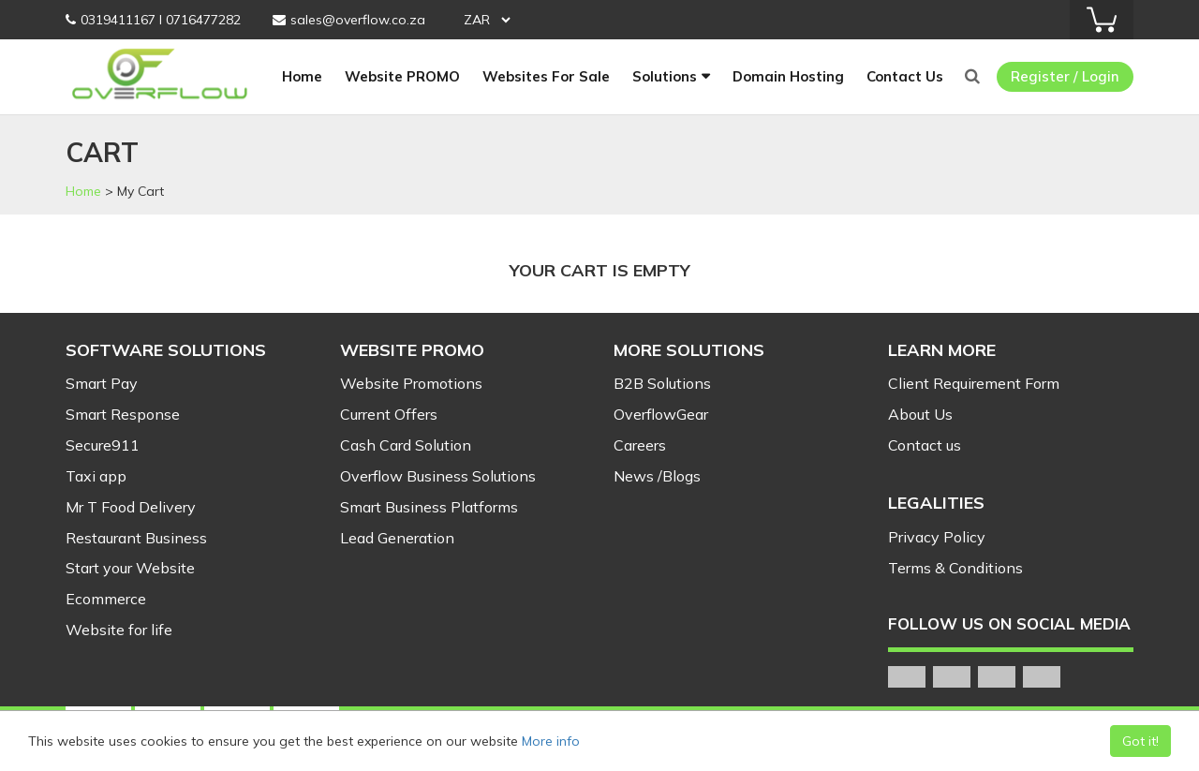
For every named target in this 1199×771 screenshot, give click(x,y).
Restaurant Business (136, 537)
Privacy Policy (936, 536)
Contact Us (904, 76)
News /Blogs (657, 476)
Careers (640, 445)
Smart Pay (102, 383)
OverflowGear (661, 414)
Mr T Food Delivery (131, 506)
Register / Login (1065, 76)
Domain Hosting (788, 76)
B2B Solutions (662, 383)
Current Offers (388, 414)
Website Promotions (411, 383)
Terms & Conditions (955, 567)
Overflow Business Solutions (438, 476)
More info (551, 741)
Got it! (1140, 741)
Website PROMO (402, 76)
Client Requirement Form (973, 383)
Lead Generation (397, 537)
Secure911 (103, 445)
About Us (920, 414)
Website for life (119, 629)
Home (302, 76)
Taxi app (96, 476)
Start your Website (130, 567)
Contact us (924, 445)
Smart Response (123, 414)
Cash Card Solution (405, 445)
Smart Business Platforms (429, 506)
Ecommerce (106, 598)
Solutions (664, 76)
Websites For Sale (546, 76)
